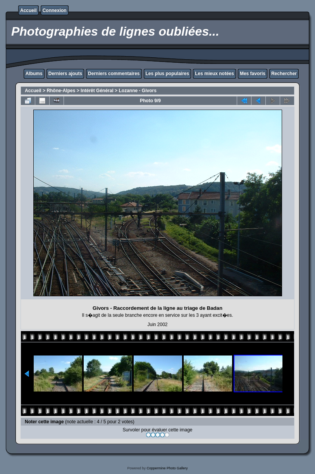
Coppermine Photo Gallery (167, 468)
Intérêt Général (97, 90)
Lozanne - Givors (137, 90)
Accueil (28, 10)
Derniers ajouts (65, 73)
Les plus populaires (167, 73)
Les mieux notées (214, 73)
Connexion (55, 10)
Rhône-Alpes (60, 90)
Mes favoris (252, 73)
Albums (34, 73)
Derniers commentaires (113, 73)
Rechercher (284, 73)
